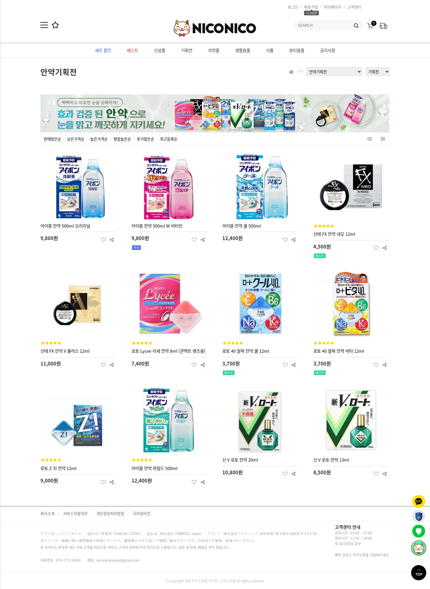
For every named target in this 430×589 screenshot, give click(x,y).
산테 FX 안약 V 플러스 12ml (65, 351)
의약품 (213, 50)
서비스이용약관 (75, 513)
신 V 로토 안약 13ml (331, 460)
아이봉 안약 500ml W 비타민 (157, 226)
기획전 (186, 50)
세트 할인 (103, 50)
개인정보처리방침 (110, 513)
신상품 (159, 50)
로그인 (293, 7)
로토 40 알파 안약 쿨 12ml (245, 351)
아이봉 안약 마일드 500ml (154, 468)
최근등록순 (168, 139)
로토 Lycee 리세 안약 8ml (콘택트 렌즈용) (168, 351)
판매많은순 (52, 139)
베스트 (132, 50)
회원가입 (311, 7)
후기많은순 (145, 139)
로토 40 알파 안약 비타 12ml (338, 351)
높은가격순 (99, 139)
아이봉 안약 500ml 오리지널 (65, 226)
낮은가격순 (75, 139)
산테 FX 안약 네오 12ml (334, 234)
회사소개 (47, 513)
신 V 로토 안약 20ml (240, 460)
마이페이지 (332, 7)
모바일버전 (141, 513)
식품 (269, 50)
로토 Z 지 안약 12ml (58, 468)
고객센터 (354, 7)
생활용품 (242, 50)
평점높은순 (122, 139)
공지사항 (327, 50)
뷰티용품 (296, 50)
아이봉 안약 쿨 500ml (241, 226)
